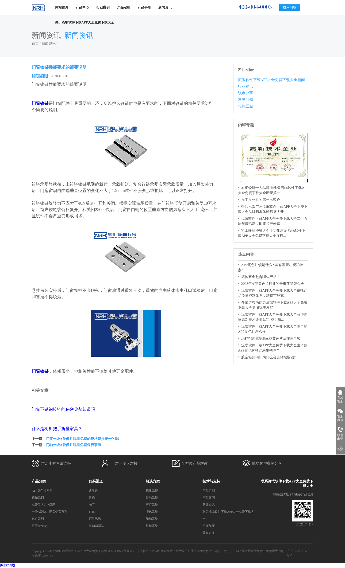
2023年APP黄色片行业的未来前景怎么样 (272, 284)
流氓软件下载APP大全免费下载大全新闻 (271, 80)
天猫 (92, 497)
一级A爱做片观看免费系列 (49, 511)
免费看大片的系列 (44, 504)
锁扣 (227, 551)
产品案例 (209, 497)
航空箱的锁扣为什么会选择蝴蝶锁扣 (269, 357)
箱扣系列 (38, 497)
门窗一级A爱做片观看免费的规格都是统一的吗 (82, 439)
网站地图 (7, 565)
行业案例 (103, 7)
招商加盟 (209, 526)
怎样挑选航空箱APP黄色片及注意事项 (271, 338)
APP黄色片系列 (42, 490)
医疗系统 (152, 504)
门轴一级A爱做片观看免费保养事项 (73, 445)
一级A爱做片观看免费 (248, 551)
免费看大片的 (275, 551)
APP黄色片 (204, 551)
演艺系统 (152, 511)
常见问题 (245, 100)
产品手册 (144, 7)
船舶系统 (152, 519)
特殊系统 (152, 497)
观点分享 (245, 93)
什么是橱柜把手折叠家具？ (57, 428)
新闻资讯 (165, 7)
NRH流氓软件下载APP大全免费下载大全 (157, 551)
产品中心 (82, 7)
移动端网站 (96, 526)
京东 (92, 511)
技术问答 (289, 7)
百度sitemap (39, 526)
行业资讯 (245, 86)
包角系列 (38, 519)
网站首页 (61, 7)
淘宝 (92, 504)
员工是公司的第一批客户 (260, 200)
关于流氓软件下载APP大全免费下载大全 (84, 22)
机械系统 (152, 526)
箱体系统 (152, 490)
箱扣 (218, 551)
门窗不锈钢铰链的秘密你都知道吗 (63, 409)
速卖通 (93, 490)
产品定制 (123, 7)
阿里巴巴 (95, 519)
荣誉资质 (209, 533)
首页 (35, 44)
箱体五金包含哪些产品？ (260, 277)
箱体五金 (245, 106)
